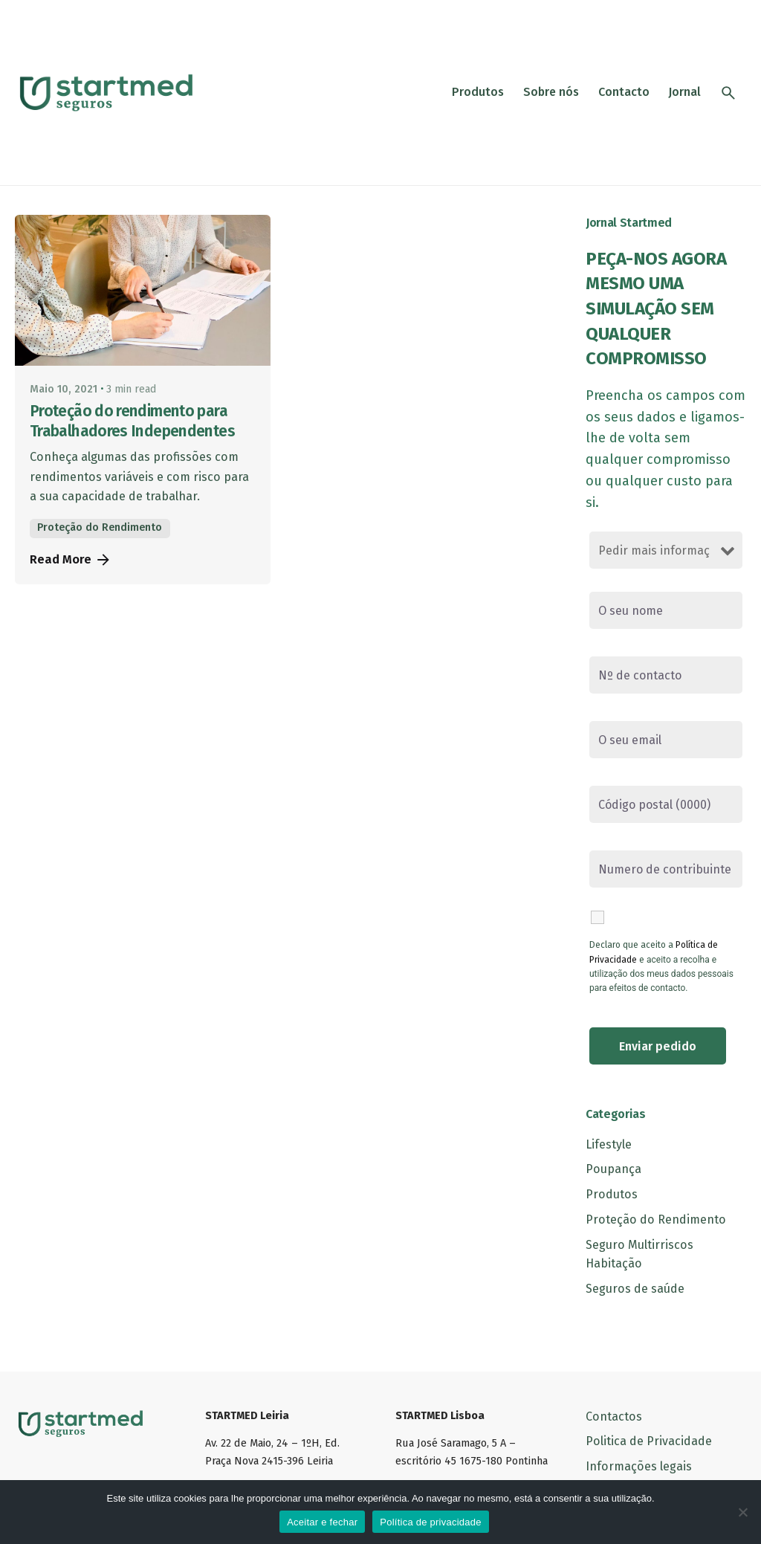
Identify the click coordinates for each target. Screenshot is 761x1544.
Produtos (612, 1194)
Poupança (613, 1169)
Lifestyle (609, 1144)
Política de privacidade (431, 1522)
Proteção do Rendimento (99, 527)
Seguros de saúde (635, 1289)
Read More (71, 560)
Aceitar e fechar (322, 1522)
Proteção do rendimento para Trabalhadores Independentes (132, 421)
